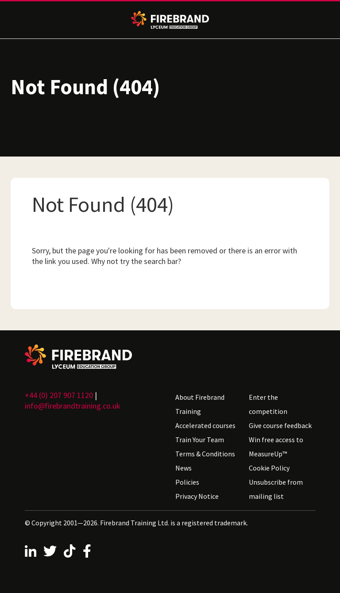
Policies (187, 482)
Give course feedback (280, 425)
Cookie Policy (269, 467)
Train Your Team (199, 439)
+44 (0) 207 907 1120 (59, 395)
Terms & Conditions (205, 453)
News (183, 467)
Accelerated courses (205, 425)
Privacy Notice (197, 496)
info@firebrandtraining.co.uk (72, 406)
